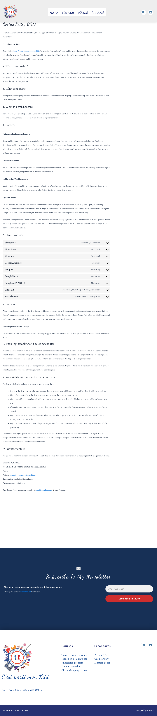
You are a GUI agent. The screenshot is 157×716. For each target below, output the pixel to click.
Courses (68, 12)
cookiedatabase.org (44, 490)
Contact (98, 12)
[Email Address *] (129, 588)
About (83, 12)
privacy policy (25, 591)
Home (54, 12)
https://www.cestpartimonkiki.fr (26, 51)
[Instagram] (143, 12)
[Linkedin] (150, 12)
